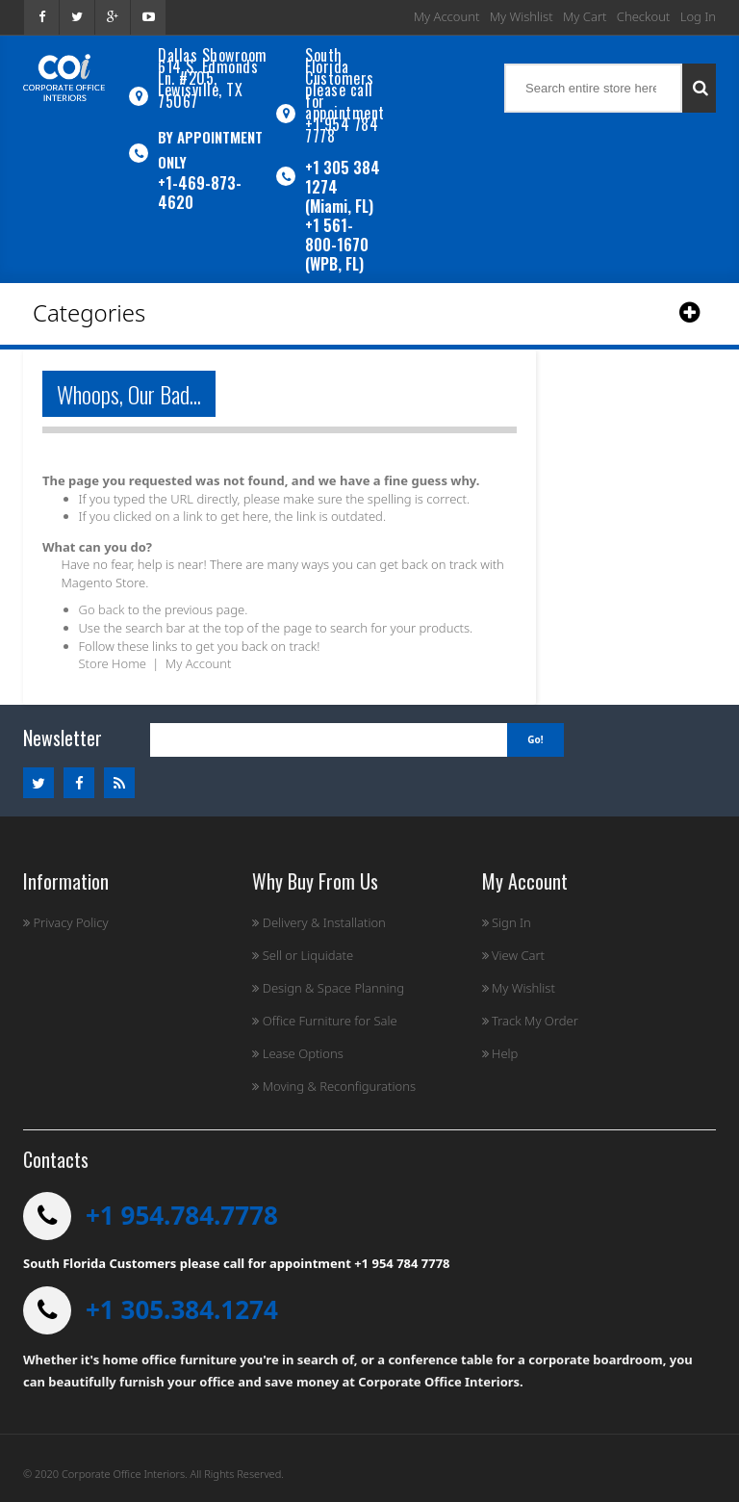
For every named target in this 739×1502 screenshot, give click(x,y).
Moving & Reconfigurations (334, 1086)
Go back (102, 609)
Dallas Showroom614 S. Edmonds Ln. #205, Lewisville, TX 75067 (213, 78)
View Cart (513, 955)
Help (500, 1053)
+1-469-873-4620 (200, 192)
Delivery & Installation (319, 922)
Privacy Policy (66, 922)
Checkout (643, 16)
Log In (698, 16)
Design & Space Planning (328, 988)
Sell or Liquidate (302, 955)
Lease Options (298, 1053)
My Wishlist (521, 16)
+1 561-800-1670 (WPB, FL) (337, 244)
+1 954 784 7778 (341, 130)
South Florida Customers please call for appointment (345, 83)
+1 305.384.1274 (182, 1309)
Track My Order (530, 1020)
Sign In (506, 922)
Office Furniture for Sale (324, 1020)
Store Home (112, 663)
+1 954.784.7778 (182, 1215)
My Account (447, 16)
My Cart (584, 16)
